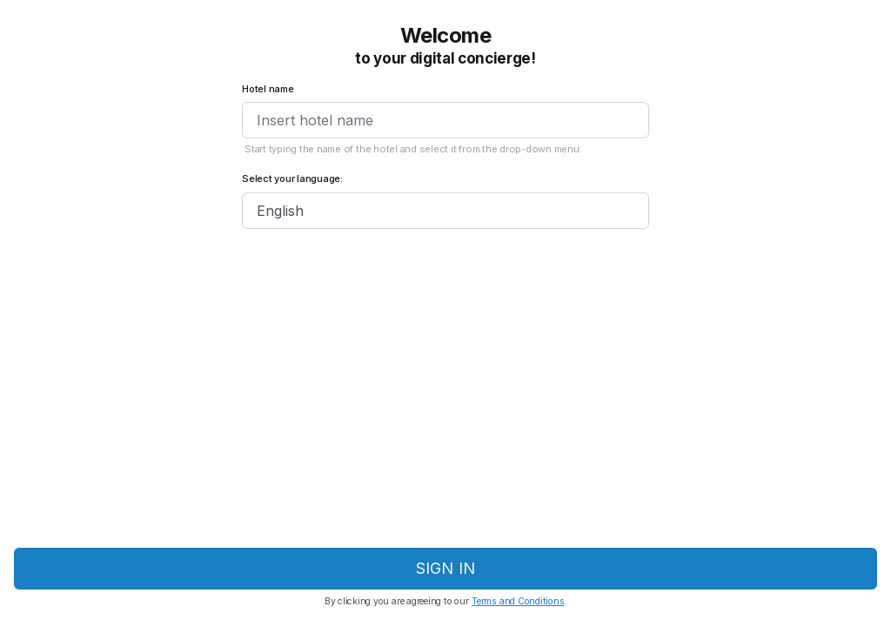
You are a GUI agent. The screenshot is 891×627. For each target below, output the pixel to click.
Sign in (445, 568)
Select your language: (292, 179)
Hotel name (268, 89)
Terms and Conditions (518, 601)
